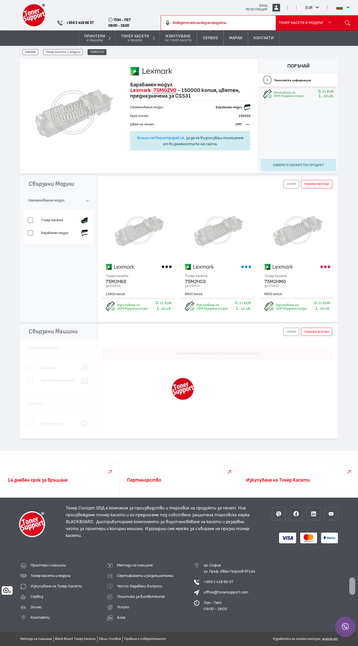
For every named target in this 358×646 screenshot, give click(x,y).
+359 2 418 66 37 (218, 582)
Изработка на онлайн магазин (296, 639)
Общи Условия (110, 639)
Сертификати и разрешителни (145, 576)
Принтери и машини (48, 565)
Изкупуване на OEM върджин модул (132, 306)
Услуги (123, 607)
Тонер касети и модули (62, 52)
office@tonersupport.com (226, 592)
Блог (121, 617)
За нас (36, 607)
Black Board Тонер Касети (75, 639)
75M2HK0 (116, 281)
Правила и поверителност (145, 639)
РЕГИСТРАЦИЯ (256, 9)
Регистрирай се (169, 138)
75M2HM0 (275, 281)
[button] (291, 184)
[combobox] (218, 23)
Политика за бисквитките (141, 597)
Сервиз (37, 597)
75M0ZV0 (97, 52)
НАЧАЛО (30, 52)
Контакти (40, 617)
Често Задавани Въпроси (139, 586)
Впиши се (145, 138)
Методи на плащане (135, 565)
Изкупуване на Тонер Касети (56, 586)
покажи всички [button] (316, 184)
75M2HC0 (195, 281)
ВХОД (263, 5)
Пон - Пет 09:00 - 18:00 (215, 606)
